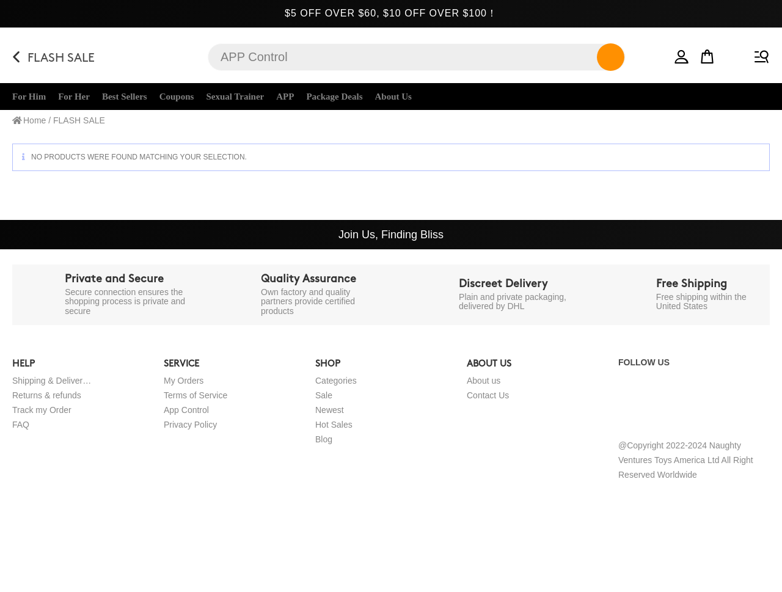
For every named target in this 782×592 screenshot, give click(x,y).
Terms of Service (195, 395)
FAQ (20, 424)
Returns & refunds (46, 395)
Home (34, 120)
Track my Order (41, 410)
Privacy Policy (190, 424)
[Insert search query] (417, 57)
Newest (329, 410)
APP (285, 96)
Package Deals (334, 96)
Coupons (176, 96)
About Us (393, 96)
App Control (186, 410)
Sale (323, 395)
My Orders (183, 381)
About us (483, 381)
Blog (323, 439)
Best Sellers (124, 96)
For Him (29, 96)
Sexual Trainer (235, 96)
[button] (682, 54)
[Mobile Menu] (759, 54)
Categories (336, 381)
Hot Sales (334, 424)
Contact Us (488, 395)
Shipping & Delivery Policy (52, 381)
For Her (74, 96)
